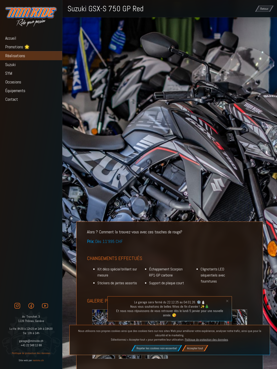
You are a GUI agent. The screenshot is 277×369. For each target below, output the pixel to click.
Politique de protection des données (31, 353)
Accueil (10, 38)
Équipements (15, 90)
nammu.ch (38, 360)
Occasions (13, 82)
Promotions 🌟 (17, 47)
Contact (11, 99)
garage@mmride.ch (31, 341)
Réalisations (15, 56)
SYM (8, 73)
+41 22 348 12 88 (31, 345)
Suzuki (10, 64)
